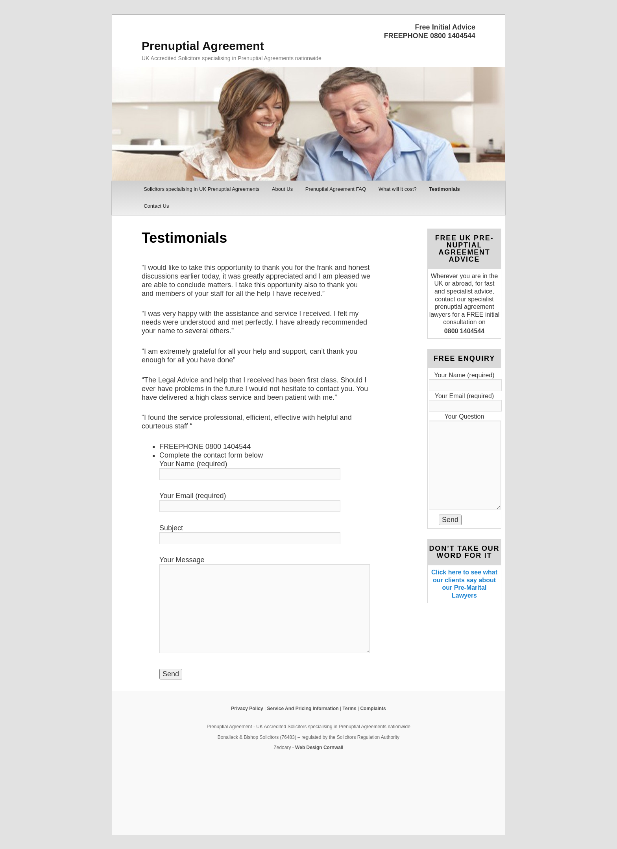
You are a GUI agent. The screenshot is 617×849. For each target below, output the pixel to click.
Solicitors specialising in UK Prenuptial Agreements (201, 189)
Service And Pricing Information (302, 708)
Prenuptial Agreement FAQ (335, 189)
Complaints (373, 708)
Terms (349, 708)
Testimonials (444, 189)
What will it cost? (398, 189)
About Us (282, 189)
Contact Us (156, 206)
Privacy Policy (247, 708)
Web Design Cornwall (319, 747)
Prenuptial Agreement (203, 45)
